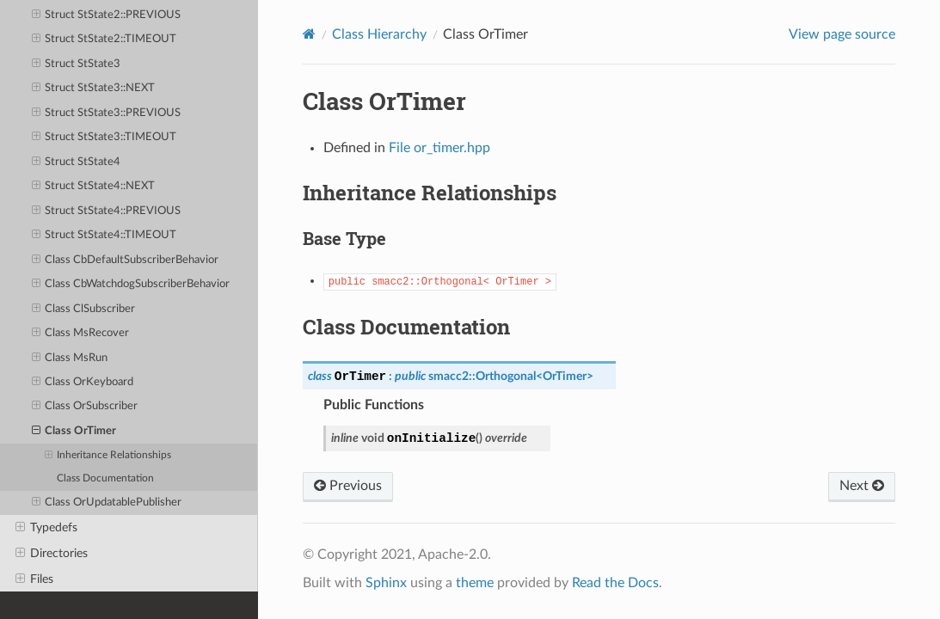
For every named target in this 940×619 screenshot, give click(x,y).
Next (861, 486)
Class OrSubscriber (85, 406)
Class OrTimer (74, 431)
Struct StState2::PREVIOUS (106, 15)
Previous (348, 486)
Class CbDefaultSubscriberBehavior (125, 260)
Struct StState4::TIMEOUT (104, 235)
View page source (842, 34)
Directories (51, 553)
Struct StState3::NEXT (94, 88)
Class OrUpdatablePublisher (107, 503)
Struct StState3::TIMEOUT (104, 137)
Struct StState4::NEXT (94, 186)
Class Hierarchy (379, 34)
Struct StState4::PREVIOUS (106, 211)
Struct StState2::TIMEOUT (104, 39)
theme (475, 583)
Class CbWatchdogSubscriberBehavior (131, 284)
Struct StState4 (76, 162)
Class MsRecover (81, 333)
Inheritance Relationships (108, 455)
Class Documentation (105, 478)
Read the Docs (615, 583)
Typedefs (46, 528)
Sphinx (386, 583)
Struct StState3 (76, 64)
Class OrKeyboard (83, 382)
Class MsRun (70, 358)
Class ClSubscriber (84, 309)
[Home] (309, 34)
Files (34, 579)
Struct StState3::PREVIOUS (106, 113)
